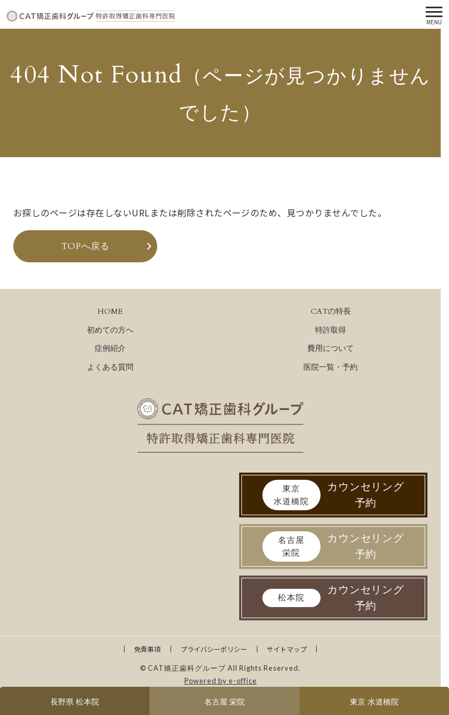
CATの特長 (331, 311)
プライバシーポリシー (213, 649)
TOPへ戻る (85, 246)
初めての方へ (110, 330)
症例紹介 (110, 348)
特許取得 (330, 330)
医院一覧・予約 (330, 367)
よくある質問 (110, 367)
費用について (330, 348)
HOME (110, 311)
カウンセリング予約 (333, 495)
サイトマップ (287, 649)
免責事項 (147, 649)
